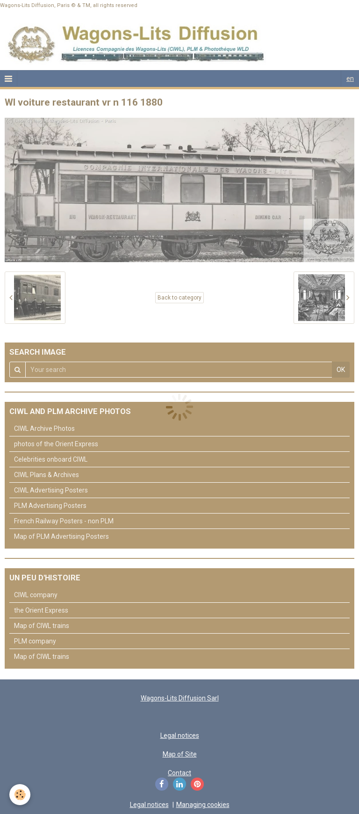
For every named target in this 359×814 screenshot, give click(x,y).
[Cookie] (19, 794)
